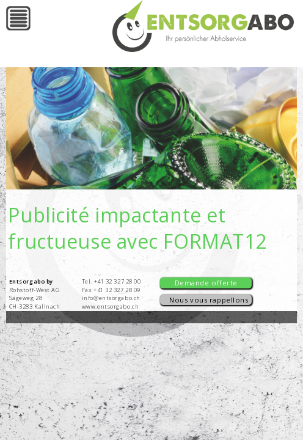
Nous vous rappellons (208, 299)
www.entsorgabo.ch (110, 306)
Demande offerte (206, 282)
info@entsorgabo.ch (111, 298)
